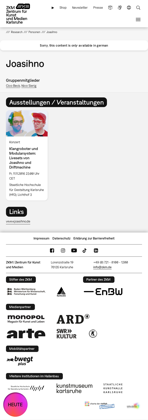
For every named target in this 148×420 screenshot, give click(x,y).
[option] (28, 155)
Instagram (63, 250)
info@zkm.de (102, 267)
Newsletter (80, 7)
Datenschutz (61, 238)
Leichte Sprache (110, 7)
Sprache (129, 7)
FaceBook (52, 250)
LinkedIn (96, 250)
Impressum (41, 238)
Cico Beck (13, 86)
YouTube (74, 250)
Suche (138, 7)
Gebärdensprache (120, 7)
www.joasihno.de (18, 221)
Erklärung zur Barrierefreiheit (93, 238)
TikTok (85, 250)
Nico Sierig (28, 86)
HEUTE (15, 404)
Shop (63, 7)
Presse (98, 7)
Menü (138, 19)
